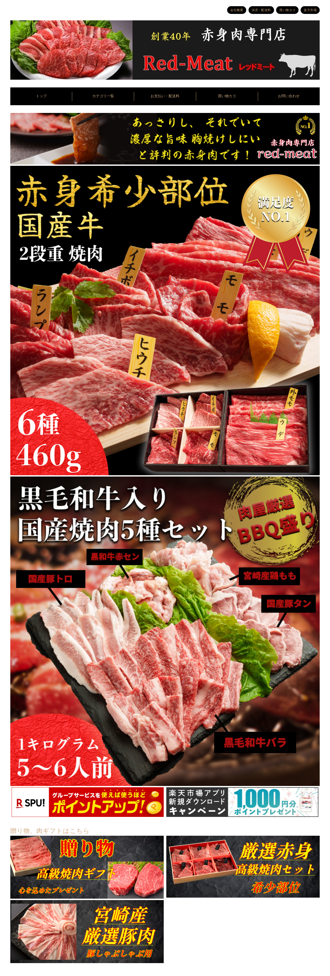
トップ (41, 96)
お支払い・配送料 (165, 96)
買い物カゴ (287, 10)
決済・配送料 (261, 10)
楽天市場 (310, 10)
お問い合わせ (289, 96)
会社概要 (236, 10)
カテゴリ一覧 (103, 96)
